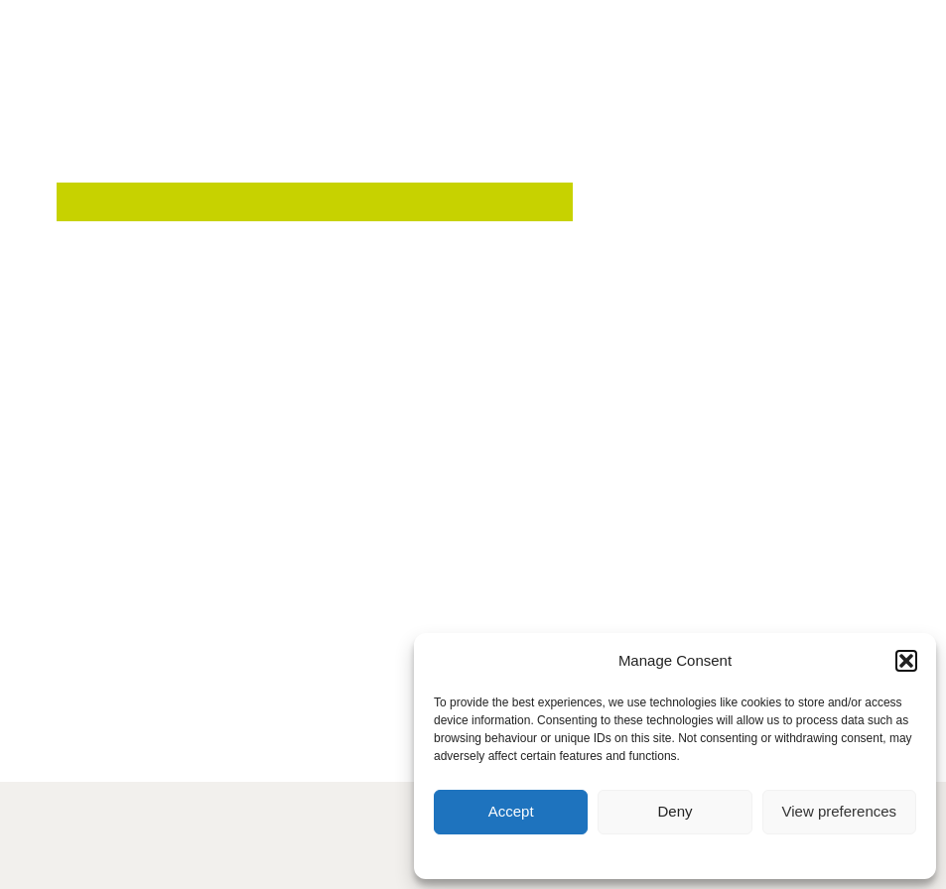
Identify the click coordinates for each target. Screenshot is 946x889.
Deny (674, 811)
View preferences (839, 811)
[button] (906, 661)
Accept (511, 811)
